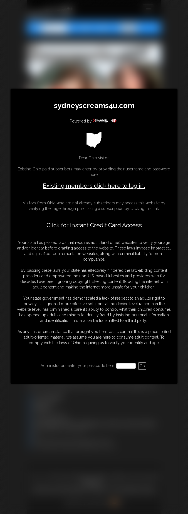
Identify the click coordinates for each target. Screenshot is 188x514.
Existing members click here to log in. (94, 185)
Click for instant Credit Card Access (94, 225)
